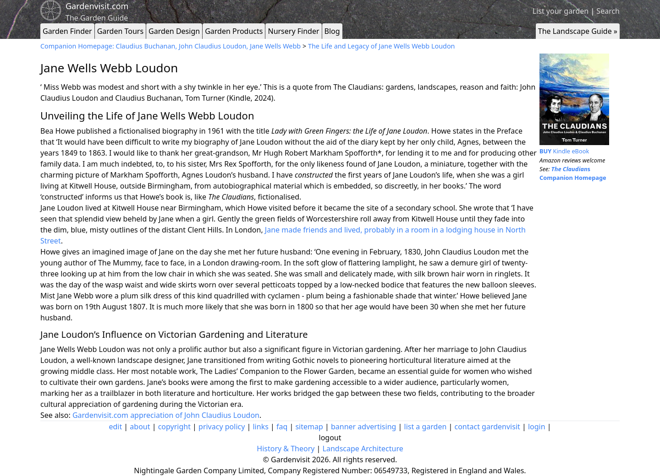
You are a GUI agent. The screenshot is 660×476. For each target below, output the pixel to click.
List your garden (560, 11)
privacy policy (221, 427)
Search (608, 11)
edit (115, 427)
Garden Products (234, 31)
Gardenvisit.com (97, 5)
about (140, 427)
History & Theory (285, 449)
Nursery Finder (293, 31)
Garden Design (174, 31)
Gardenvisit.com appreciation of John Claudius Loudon (165, 415)
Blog (332, 31)
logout (330, 438)
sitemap (309, 427)
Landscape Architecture (363, 449)
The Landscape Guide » (577, 31)
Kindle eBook (564, 151)
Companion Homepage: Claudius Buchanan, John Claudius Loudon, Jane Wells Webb (171, 46)
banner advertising (363, 427)
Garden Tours (120, 31)
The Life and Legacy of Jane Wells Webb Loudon (381, 46)
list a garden (425, 427)
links (260, 427)
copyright (174, 427)
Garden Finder (67, 31)
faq (281, 427)
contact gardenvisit (487, 427)
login (536, 427)
